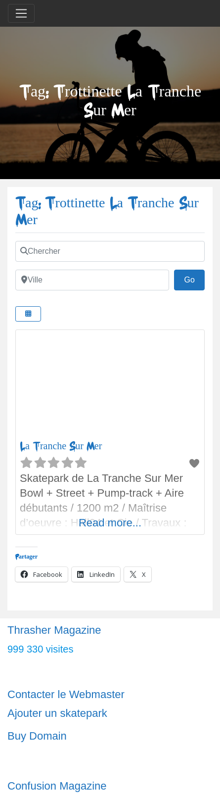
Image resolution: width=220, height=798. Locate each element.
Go (194, 278)
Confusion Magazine (57, 786)
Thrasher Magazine (54, 630)
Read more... (110, 522)
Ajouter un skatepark (57, 713)
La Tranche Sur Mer (61, 446)
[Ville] (92, 280)
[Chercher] (110, 251)
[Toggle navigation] (21, 13)
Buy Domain (37, 736)
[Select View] (28, 314)
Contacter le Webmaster (66, 694)
